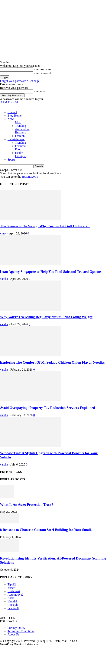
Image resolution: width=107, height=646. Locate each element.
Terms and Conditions (21, 631)
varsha (4, 278)
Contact (12, 112)
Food (18, 149)
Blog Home (14, 115)
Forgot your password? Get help (19, 81)
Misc (18, 122)
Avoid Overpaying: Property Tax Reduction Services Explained (47, 408)
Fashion (20, 135)
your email (39, 91)
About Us (13, 634)
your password (42, 73)
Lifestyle (20, 156)
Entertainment (16, 139)
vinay (3, 233)
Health (19, 152)
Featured (20, 146)
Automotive (22, 129)
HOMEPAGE (30, 176)
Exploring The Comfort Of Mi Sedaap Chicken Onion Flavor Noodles (52, 362)
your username (42, 69)
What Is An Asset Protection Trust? (26, 504)
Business (20, 132)
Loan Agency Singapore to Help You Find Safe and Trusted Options (51, 272)
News (11, 119)
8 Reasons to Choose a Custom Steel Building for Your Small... (46, 530)
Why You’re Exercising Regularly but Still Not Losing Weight (46, 317)
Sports (11, 159)
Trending (20, 125)
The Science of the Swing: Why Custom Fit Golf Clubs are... (45, 226)
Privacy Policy (16, 627)
